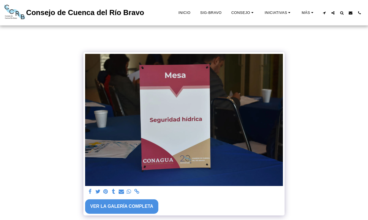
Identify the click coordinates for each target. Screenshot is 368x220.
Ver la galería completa (121, 206)
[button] (243, 13)
